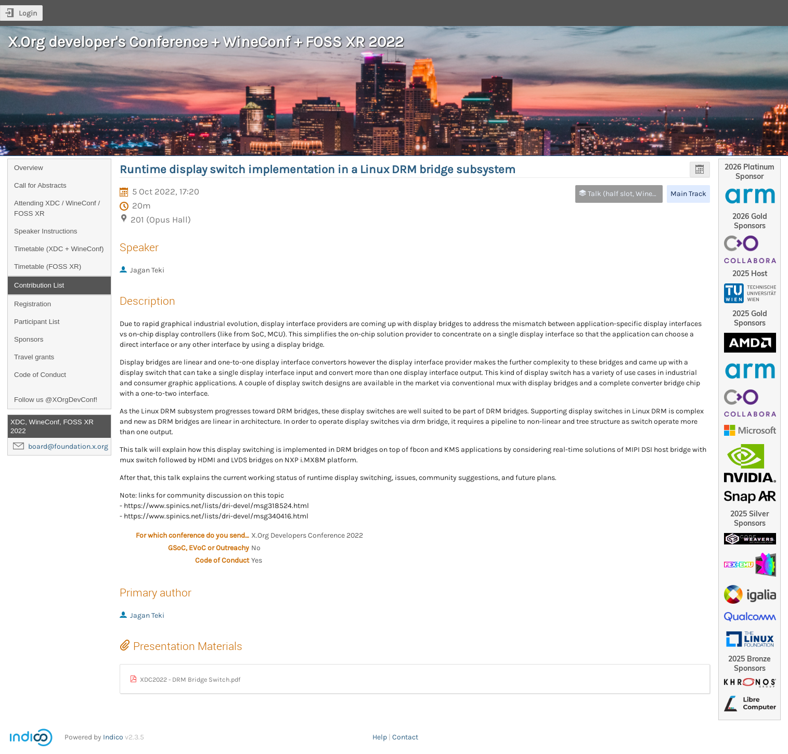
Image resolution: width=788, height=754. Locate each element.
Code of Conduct (40, 375)
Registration (32, 304)
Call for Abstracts (40, 185)
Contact (405, 737)
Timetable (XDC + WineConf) (59, 249)
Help (379, 737)
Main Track (688, 193)
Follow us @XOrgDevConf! (55, 400)
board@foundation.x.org (68, 446)
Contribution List (39, 285)
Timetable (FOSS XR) (47, 266)
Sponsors (28, 339)
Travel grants (34, 357)
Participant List (36, 322)
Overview (28, 168)
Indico (113, 737)
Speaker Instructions (45, 231)
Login (28, 13)
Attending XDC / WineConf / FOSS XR (57, 208)
